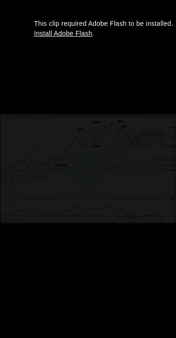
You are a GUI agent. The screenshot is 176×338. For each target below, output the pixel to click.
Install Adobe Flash (63, 33)
